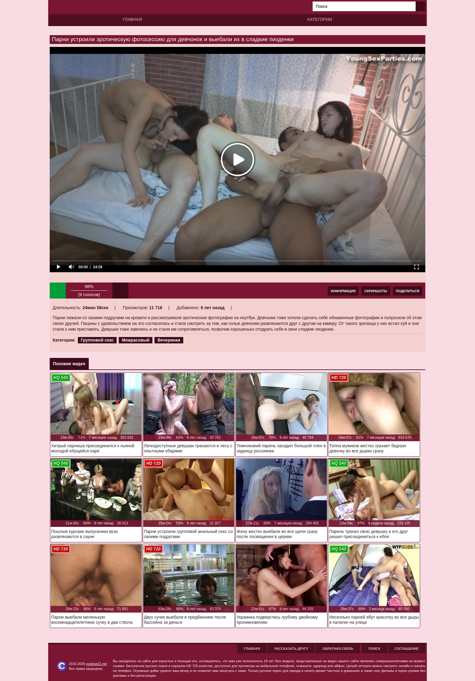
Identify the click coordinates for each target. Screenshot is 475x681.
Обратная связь (337, 648)
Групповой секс (97, 340)
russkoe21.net (96, 664)
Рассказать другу (291, 648)
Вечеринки (169, 340)
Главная (132, 19)
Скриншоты (375, 291)
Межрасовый (135, 340)
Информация (343, 291)
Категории (319, 19)
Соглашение (407, 648)
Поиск (374, 648)
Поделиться (407, 291)
